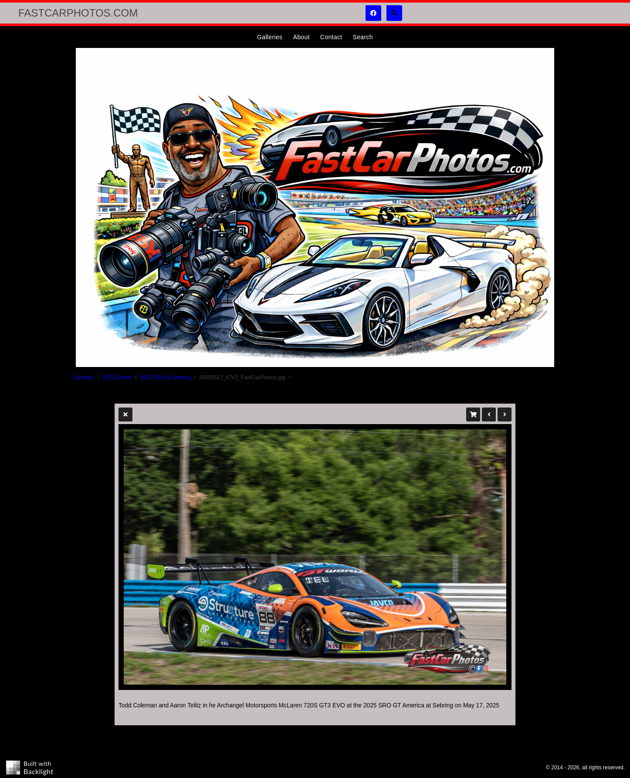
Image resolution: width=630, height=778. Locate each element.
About (301, 37)
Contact (331, 37)
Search (362, 37)
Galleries (269, 37)
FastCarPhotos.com (78, 13)
